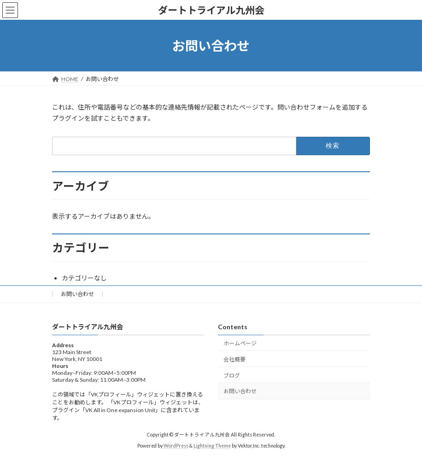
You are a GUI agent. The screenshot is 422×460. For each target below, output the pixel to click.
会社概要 (234, 359)
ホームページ (240, 343)
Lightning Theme (212, 445)
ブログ (231, 375)
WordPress (176, 445)
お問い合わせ (77, 294)
